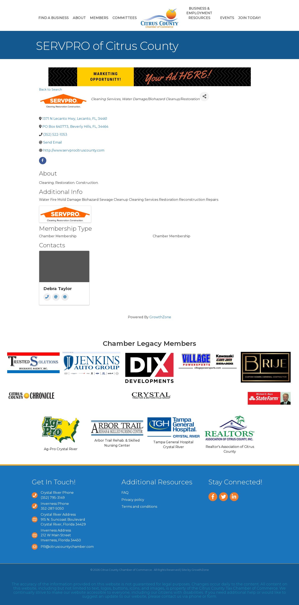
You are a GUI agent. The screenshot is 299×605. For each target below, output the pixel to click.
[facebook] (42, 160)
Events (227, 18)
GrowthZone (160, 317)
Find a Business (53, 18)
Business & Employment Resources (199, 13)
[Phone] (47, 297)
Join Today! (249, 18)
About (79, 18)
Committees (124, 18)
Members (99, 18)
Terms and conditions (139, 507)
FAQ (125, 493)
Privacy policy (132, 500)
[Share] (204, 96)
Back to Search (50, 89)
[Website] (65, 297)
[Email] (56, 297)
